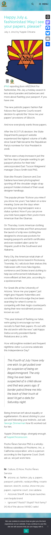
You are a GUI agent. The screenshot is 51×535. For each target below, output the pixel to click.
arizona (11, 477)
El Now (20, 469)
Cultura (11, 469)
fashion (23, 477)
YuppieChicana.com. (17, 437)
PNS (7, 86)
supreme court (20, 490)
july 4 (31, 477)
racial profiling (31, 481)
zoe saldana (35, 490)
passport (8, 481)
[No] (47, 526)
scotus (25, 485)
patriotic (18, 481)
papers (38, 477)
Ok (26, 531)
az (17, 477)
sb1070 (17, 485)
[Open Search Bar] (32, 4)
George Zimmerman (14, 423)
